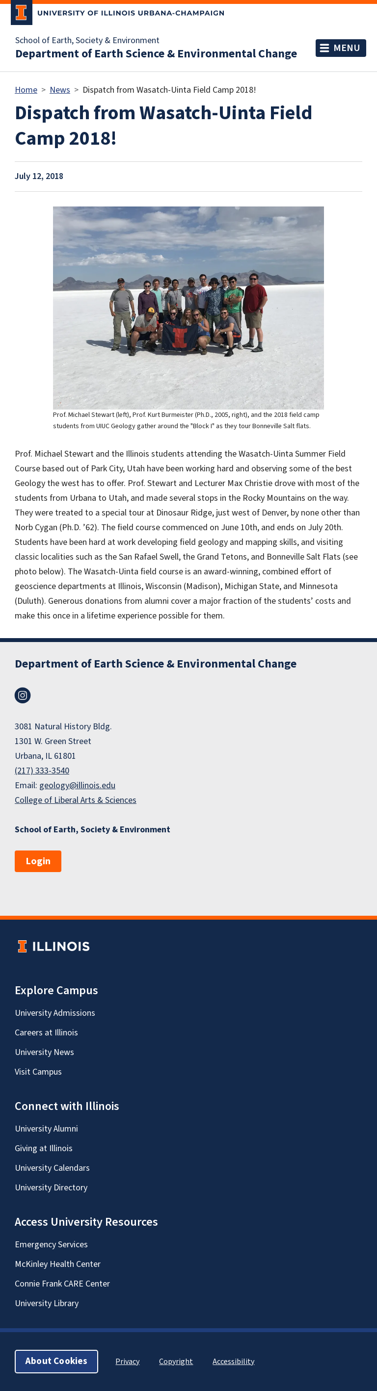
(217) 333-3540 (42, 771)
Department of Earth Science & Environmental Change (156, 54)
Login (38, 861)
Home (26, 90)
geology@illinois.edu (77, 785)
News (60, 90)
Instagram (22, 695)
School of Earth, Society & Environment (87, 41)
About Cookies (56, 1361)
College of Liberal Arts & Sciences (75, 800)
